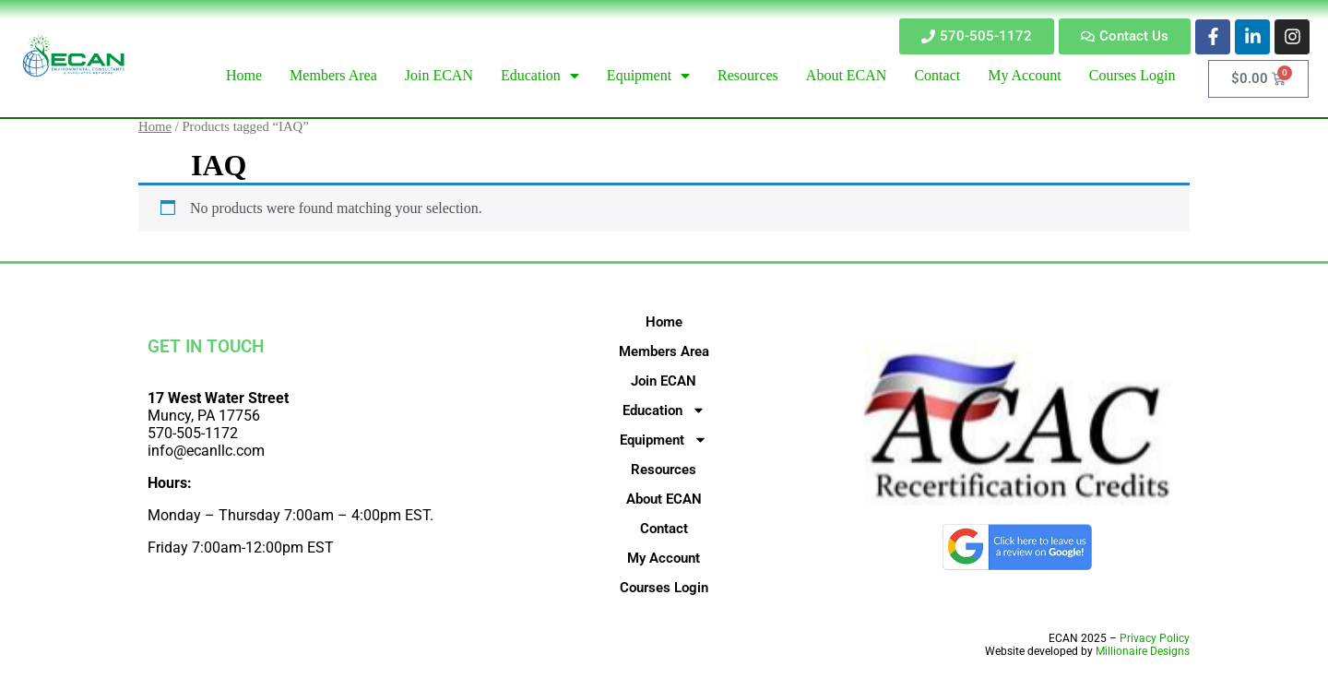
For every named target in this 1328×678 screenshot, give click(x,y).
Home (155, 126)
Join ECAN (663, 381)
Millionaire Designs (1143, 651)
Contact (664, 528)
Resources (663, 469)
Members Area (664, 351)
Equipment (663, 440)
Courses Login (664, 587)
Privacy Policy (1155, 638)
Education (664, 410)
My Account (663, 558)
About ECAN (664, 499)
